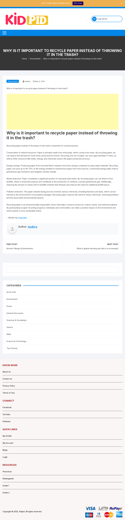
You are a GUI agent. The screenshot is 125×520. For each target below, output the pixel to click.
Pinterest (6, 421)
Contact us (7, 379)
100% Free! (78, 3)
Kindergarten (8, 478)
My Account (8, 443)
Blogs (5, 450)
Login (5, 457)
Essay (9, 306)
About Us (7, 372)
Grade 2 (6, 492)
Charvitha (22, 217)
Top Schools (11, 348)
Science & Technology (16, 341)
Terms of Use (9, 393)
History (9, 327)
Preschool (7, 471)
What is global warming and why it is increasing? (98, 248)
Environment (13, 81)
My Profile (7, 436)
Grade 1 (6, 485)
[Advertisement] (62, 112)
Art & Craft (11, 292)
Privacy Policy (9, 386)
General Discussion (14, 313)
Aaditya (27, 81)
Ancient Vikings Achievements (19, 248)
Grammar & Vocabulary (16, 320)
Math (8, 334)
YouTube (6, 414)
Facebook (7, 407)
